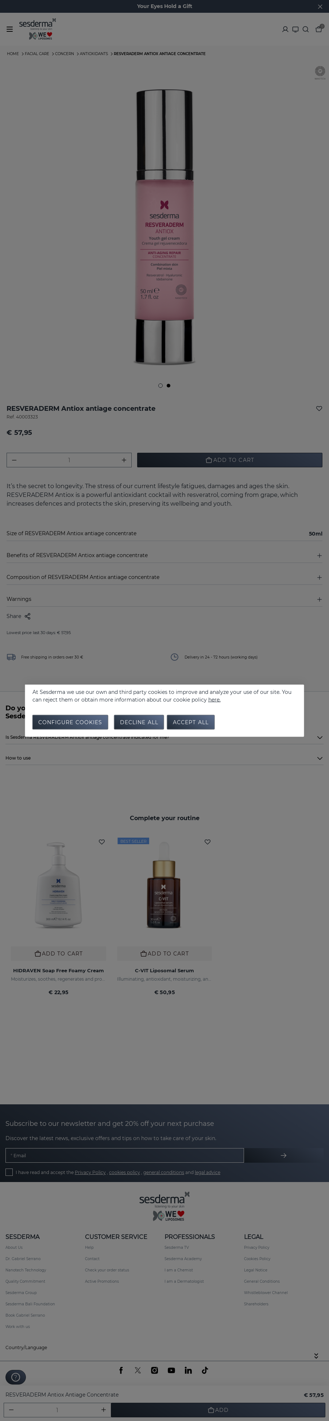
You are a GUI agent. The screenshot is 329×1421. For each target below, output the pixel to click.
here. (214, 699)
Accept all (191, 722)
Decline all (139, 722)
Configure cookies (70, 722)
